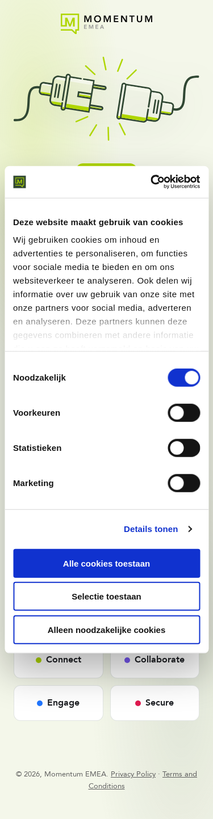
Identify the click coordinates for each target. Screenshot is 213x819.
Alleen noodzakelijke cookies (107, 629)
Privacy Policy (133, 774)
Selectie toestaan (106, 596)
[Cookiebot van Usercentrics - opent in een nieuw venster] (151, 182)
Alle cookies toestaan (106, 563)
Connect (58, 659)
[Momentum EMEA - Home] (106, 24)
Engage (58, 702)
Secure (154, 702)
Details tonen (151, 529)
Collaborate (154, 659)
